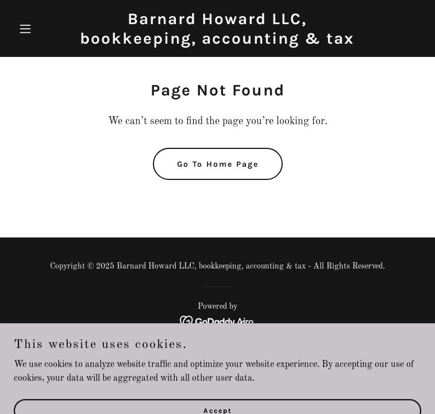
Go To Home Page (218, 164)
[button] (44, 28)
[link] (217, 41)
